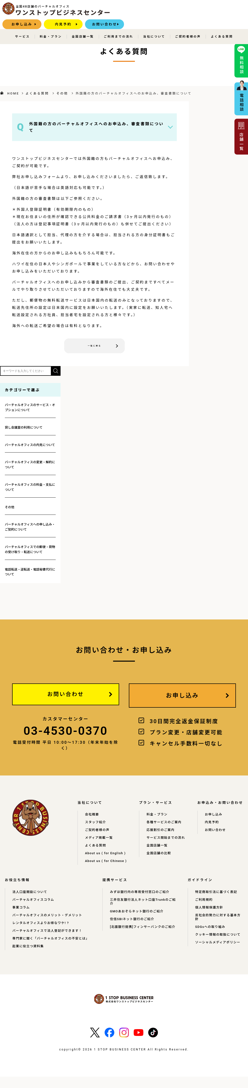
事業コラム (21, 919)
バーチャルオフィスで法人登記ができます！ (49, 942)
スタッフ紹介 (96, 826)
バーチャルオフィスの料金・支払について (30, 488)
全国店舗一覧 (83, 27)
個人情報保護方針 (209, 919)
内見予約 (182, 11)
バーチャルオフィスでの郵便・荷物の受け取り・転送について (30, 550)
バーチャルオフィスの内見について (30, 446)
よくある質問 (222, 27)
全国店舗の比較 (163, 860)
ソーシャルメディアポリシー (218, 953)
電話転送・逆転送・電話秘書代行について (30, 573)
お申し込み (141, 11)
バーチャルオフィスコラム (34, 911)
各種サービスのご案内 (168, 826)
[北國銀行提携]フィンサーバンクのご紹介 (142, 938)
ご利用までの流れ (118, 27)
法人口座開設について (30, 903)
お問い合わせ (223, 11)
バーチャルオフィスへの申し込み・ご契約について (30, 528)
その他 (62, 93)
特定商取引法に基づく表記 (216, 903)
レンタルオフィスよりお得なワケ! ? (42, 934)
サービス (22, 27)
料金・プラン (51, 27)
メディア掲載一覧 (99, 841)
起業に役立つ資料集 (29, 957)
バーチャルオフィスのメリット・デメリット (49, 926)
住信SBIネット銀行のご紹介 (130, 930)
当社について (154, 27)
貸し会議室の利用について (23, 429)
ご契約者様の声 (188, 27)
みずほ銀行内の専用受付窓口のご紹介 (138, 903)
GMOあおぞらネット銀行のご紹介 (135, 922)
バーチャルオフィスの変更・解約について (30, 466)
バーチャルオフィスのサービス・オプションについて (30, 408)
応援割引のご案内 (164, 833)
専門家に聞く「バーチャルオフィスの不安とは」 (52, 950)
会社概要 (92, 818)
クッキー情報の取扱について (218, 946)
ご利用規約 (203, 911)
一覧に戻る (94, 346)
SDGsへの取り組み (210, 938)
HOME (13, 93)
